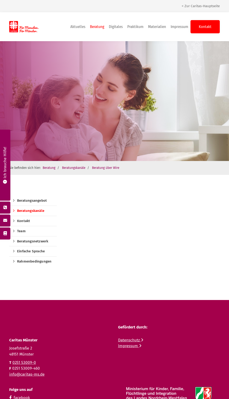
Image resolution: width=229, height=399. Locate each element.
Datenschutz (130, 340)
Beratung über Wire (105, 168)
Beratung (97, 26)
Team (21, 231)
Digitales (116, 26)
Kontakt (205, 26)
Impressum (179, 26)
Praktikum (135, 26)
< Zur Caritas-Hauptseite (201, 6)
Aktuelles (77, 26)
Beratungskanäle (73, 168)
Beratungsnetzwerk (32, 241)
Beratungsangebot (32, 200)
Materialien (157, 26)
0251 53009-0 (24, 362)
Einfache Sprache (31, 251)
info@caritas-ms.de (27, 374)
